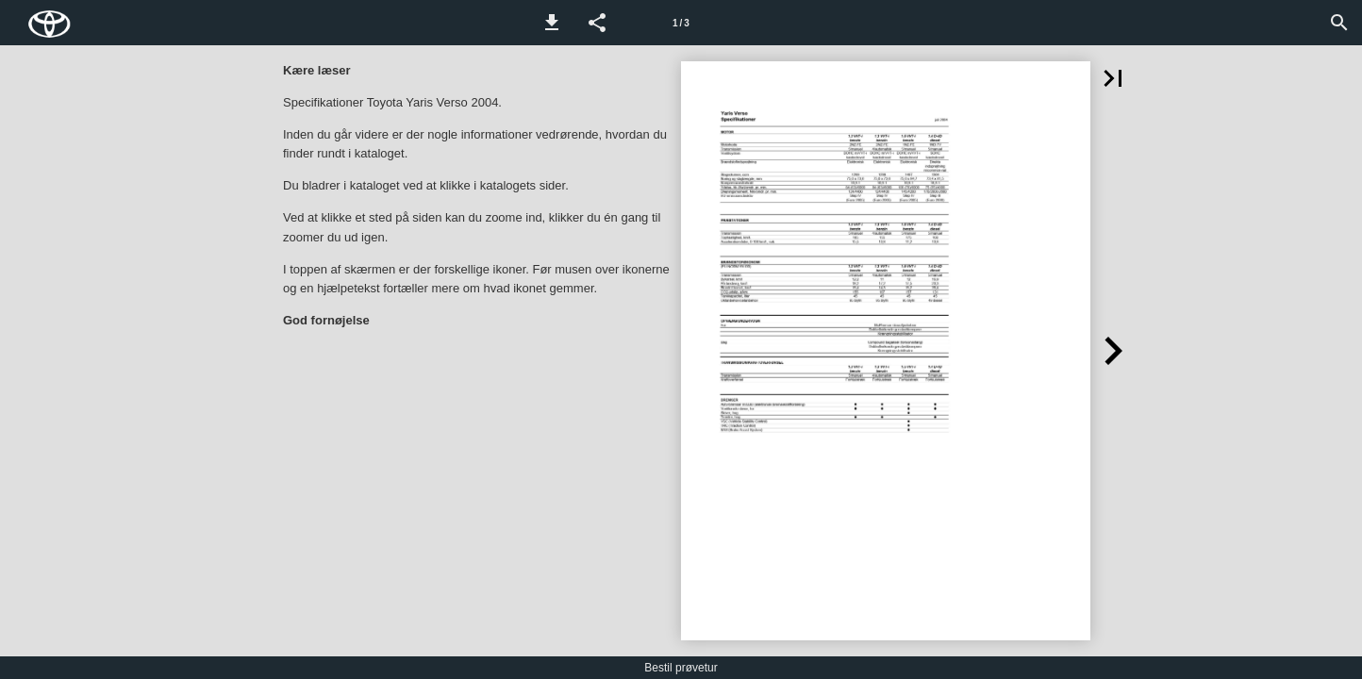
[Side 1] (681, 22)
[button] (551, 22)
